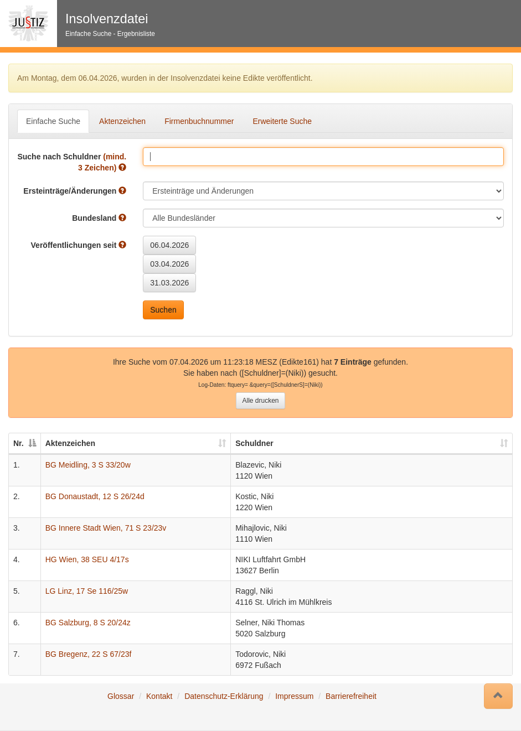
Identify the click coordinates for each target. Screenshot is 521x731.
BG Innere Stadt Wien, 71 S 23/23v (106, 527)
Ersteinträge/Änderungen (74, 190)
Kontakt (159, 696)
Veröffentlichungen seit (79, 245)
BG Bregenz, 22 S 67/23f (88, 654)
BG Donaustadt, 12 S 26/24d (95, 496)
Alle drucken (260, 401)
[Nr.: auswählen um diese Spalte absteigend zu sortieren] (25, 443)
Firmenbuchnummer (199, 121)
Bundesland (99, 218)
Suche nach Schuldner (71, 162)
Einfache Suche (53, 121)
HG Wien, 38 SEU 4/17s (87, 559)
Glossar (120, 696)
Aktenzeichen (122, 121)
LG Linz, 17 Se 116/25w (86, 591)
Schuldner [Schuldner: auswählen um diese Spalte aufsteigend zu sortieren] (254, 443)
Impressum (294, 696)
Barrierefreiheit (351, 696)
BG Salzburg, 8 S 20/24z (88, 622)
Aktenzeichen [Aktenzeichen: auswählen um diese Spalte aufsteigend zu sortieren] (70, 443)
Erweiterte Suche (282, 121)
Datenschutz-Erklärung (223, 696)
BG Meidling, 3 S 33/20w (88, 464)
